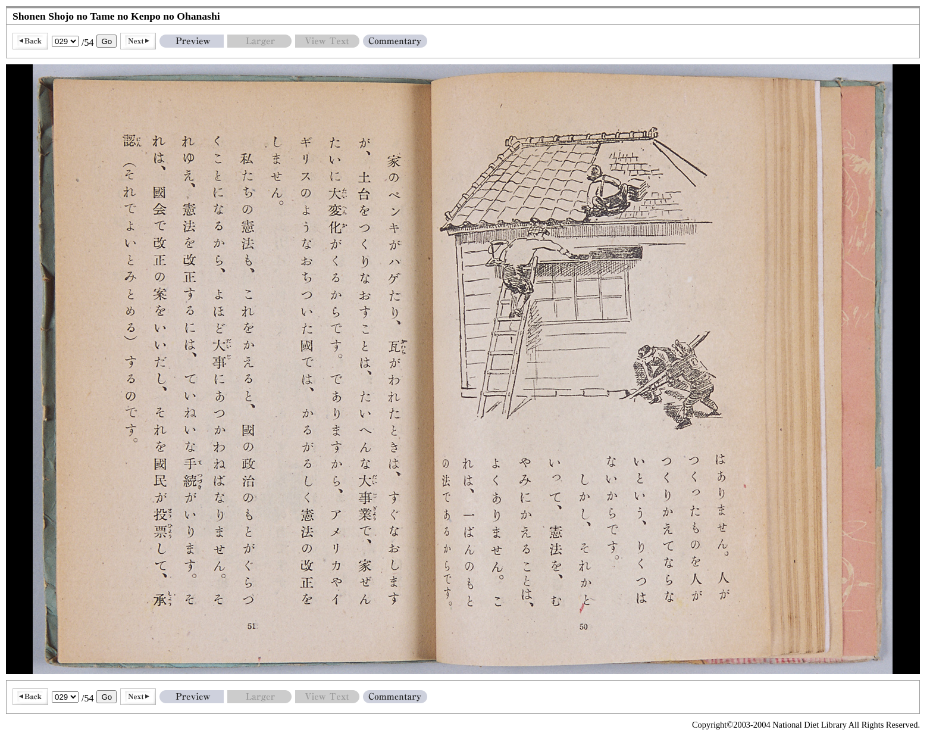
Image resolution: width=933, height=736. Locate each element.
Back (30, 41)
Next (138, 41)
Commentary (395, 41)
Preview (191, 41)
